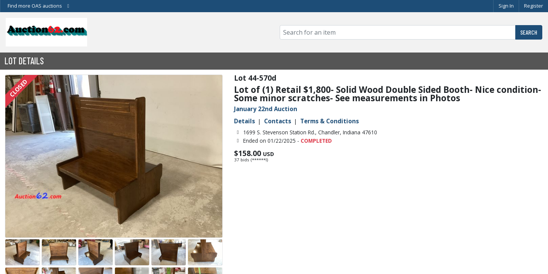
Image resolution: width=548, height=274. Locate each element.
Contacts (277, 121)
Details (244, 121)
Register (533, 5)
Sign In (506, 5)
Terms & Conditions (329, 121)
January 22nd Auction (265, 109)
